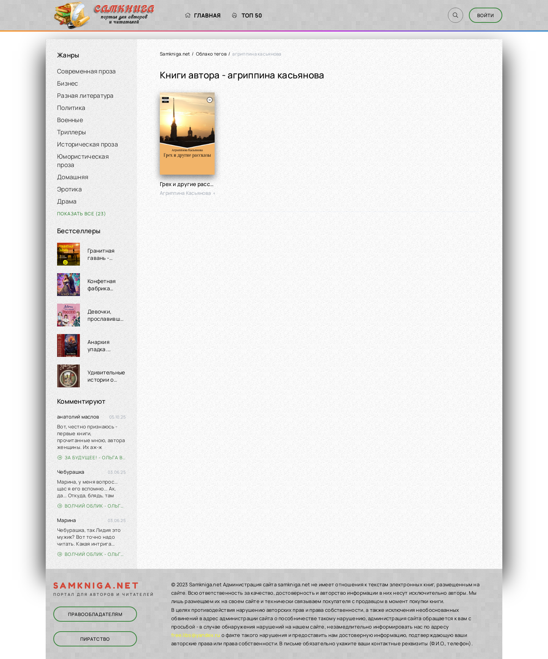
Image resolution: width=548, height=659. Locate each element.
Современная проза (86, 71)
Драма (66, 201)
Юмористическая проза (83, 160)
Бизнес (67, 83)
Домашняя (72, 177)
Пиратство (95, 639)
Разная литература (85, 95)
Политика (71, 107)
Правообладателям (95, 614)
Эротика (69, 189)
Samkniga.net (175, 54)
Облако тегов (211, 54)
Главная (203, 15)
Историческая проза (87, 144)
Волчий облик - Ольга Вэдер (91, 506)
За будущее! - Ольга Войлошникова (91, 457)
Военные (70, 120)
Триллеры (71, 132)
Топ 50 (247, 15)
